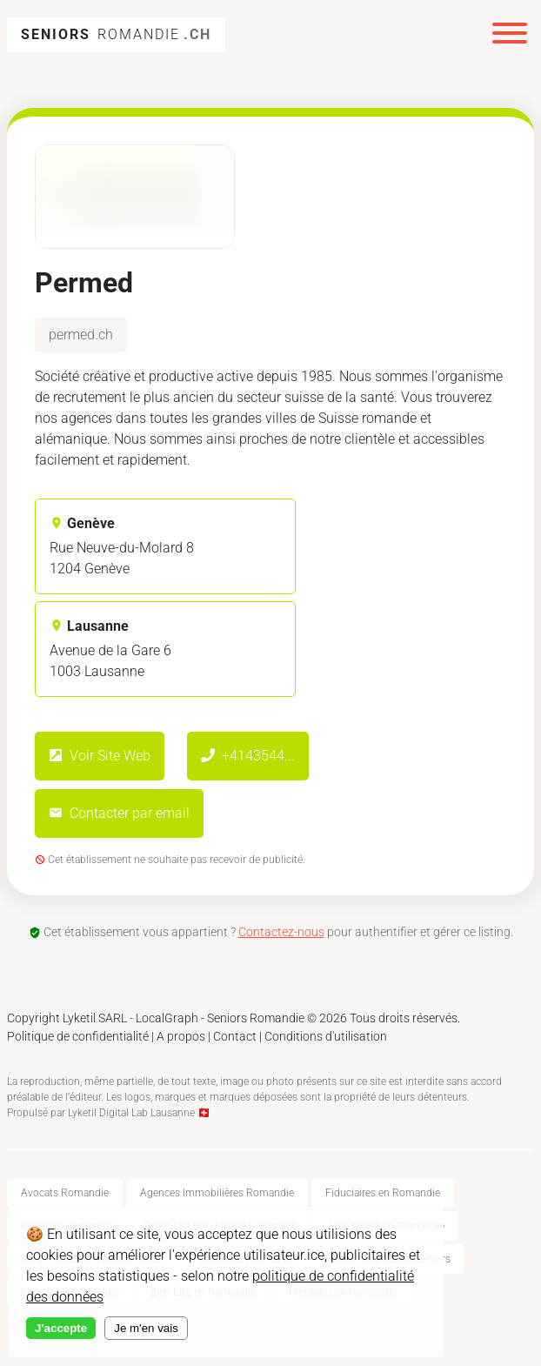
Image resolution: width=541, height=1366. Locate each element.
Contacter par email (119, 813)
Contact (235, 1036)
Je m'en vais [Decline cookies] (146, 1328)
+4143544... (248, 755)
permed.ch (81, 334)
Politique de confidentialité (78, 1036)
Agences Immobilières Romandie (217, 1193)
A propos (181, 1036)
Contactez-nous (281, 932)
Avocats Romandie (65, 1193)
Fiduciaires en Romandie (382, 1193)
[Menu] (509, 35)
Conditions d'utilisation (325, 1036)
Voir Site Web (99, 755)
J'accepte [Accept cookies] (61, 1328)
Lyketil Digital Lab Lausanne (131, 1113)
